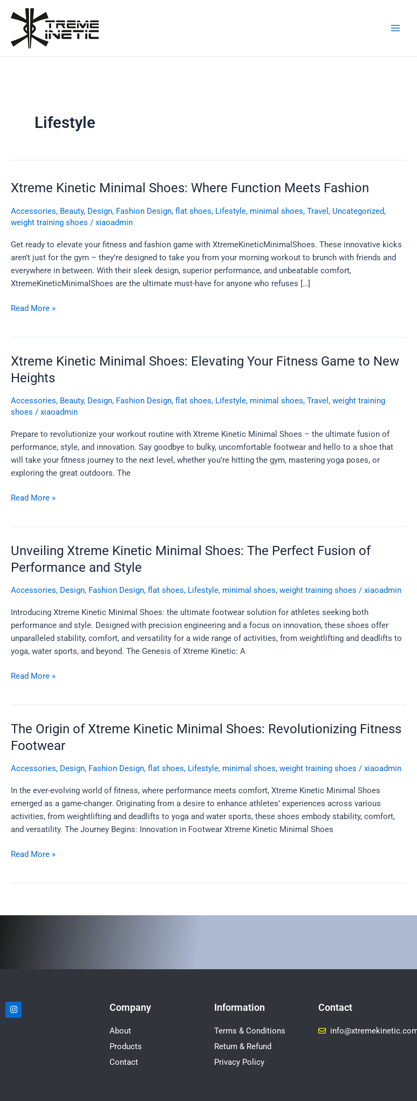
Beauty (72, 211)
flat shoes (193, 211)
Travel (318, 211)
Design (99, 211)
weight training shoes (49, 222)
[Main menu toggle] (395, 28)
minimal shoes (276, 211)
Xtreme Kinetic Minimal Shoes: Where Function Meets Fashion (190, 187)
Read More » (33, 307)
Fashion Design (144, 211)
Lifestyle (230, 211)
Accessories (33, 211)
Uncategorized (358, 211)
